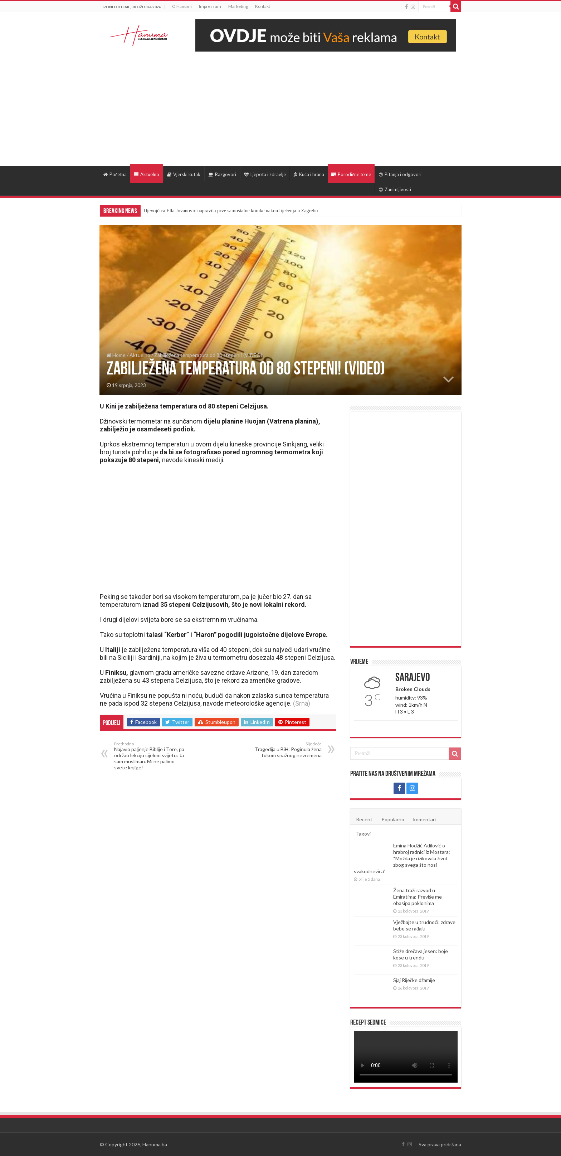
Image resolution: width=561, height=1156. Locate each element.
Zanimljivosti (395, 189)
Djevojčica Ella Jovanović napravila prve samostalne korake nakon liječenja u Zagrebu (230, 210)
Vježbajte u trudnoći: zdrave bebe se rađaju (424, 925)
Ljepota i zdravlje (265, 174)
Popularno (392, 819)
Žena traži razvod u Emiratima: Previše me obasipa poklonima (417, 896)
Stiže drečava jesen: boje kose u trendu (420, 954)
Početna (115, 174)
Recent (364, 819)
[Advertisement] (280, 105)
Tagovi (363, 834)
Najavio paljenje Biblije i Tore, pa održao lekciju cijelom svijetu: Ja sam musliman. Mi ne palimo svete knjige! (150, 755)
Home (116, 355)
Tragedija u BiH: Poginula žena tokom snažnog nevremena (285, 749)
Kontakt (262, 6)
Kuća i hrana (309, 174)
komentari (424, 819)
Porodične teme (351, 174)
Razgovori (222, 174)
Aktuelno (146, 174)
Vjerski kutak (183, 174)
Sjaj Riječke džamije (414, 980)
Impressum (210, 6)
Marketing (238, 6)
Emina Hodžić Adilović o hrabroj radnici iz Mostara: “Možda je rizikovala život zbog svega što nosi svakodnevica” (402, 858)
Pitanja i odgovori (400, 174)
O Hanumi (182, 6)
